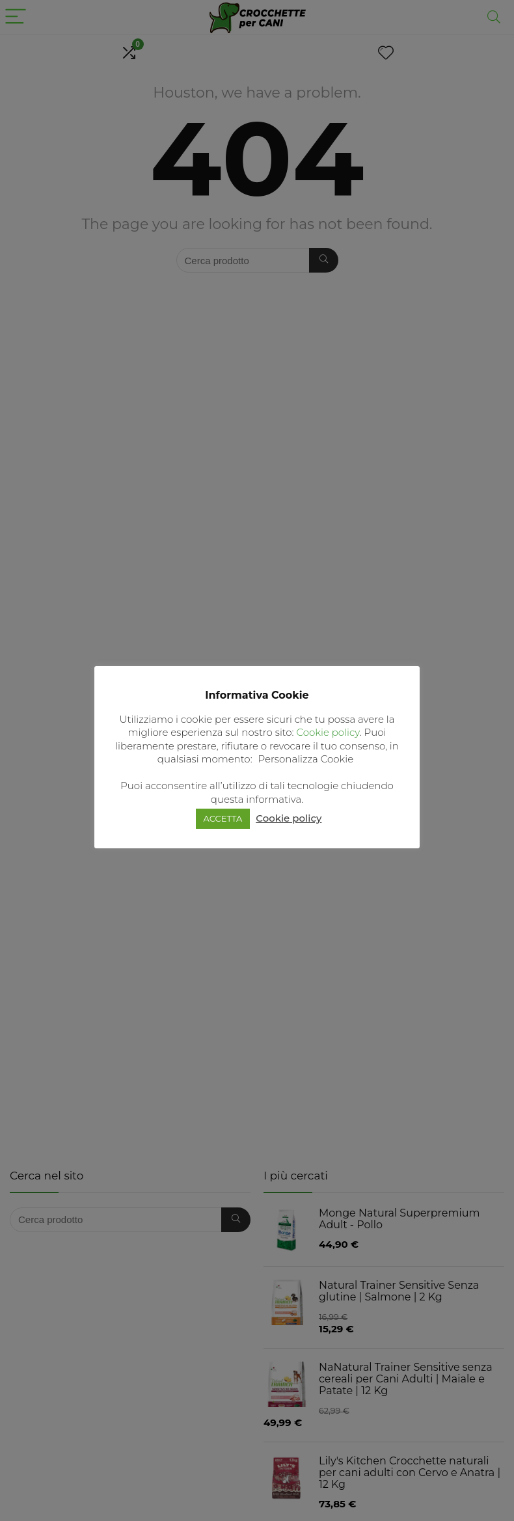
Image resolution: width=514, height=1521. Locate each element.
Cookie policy (327, 732)
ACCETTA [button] (223, 818)
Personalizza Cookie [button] (306, 759)
